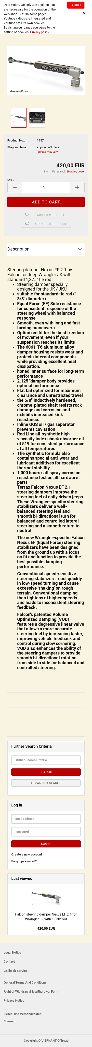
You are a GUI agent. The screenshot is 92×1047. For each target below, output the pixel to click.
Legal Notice (12, 952)
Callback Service (15, 971)
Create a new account (26, 854)
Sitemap (9, 1021)
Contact (9, 961)
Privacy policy (39, 32)
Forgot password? (24, 861)
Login (46, 844)
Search (46, 772)
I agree (76, 5)
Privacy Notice (14, 1000)
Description (18, 249)
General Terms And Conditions (25, 982)
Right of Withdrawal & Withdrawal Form (31, 991)
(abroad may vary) (48, 151)
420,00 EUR (46, 928)
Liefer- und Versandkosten (22, 1014)
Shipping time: (17, 147)
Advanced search (46, 783)
